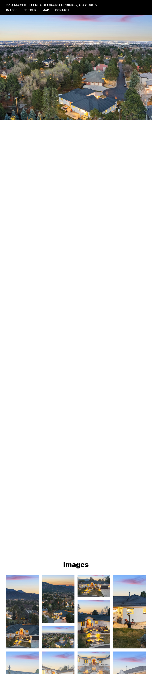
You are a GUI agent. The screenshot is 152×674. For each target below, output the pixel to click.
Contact (62, 10)
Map (45, 10)
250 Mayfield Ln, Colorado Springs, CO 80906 (51, 5)
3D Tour (30, 10)
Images (11, 10)
